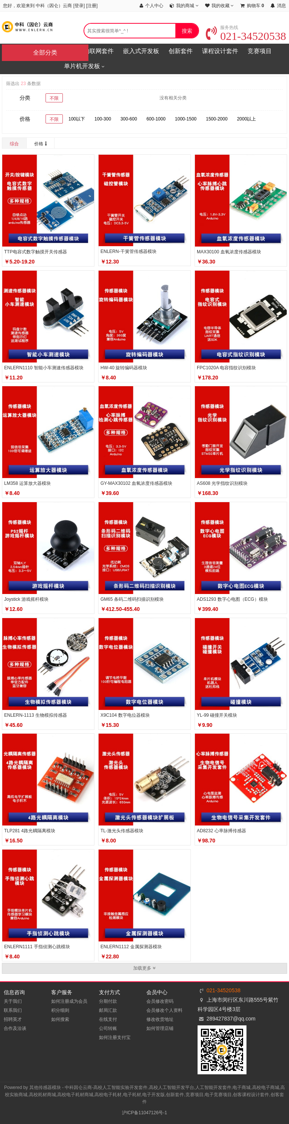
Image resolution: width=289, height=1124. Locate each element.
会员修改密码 (159, 1001)
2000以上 (246, 119)
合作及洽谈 (15, 1028)
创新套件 (181, 51)
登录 (79, 5)
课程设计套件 (220, 51)
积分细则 (60, 1010)
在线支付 (108, 1019)
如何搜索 (60, 1019)
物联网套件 (99, 51)
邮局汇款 (108, 1010)
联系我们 (13, 1010)
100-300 (102, 119)
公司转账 (108, 1028)
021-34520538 (246, 36)
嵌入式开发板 (141, 51)
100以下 (76, 119)
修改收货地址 (159, 1019)
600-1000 (156, 119)
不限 (54, 98)
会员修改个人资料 (164, 1010)
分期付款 (108, 1001)
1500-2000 (216, 119)
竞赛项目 (260, 51)
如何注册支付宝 (115, 1037)
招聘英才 (13, 1019)
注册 (91, 5)
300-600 (128, 119)
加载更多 (144, 968)
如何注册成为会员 (69, 1001)
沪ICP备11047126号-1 (144, 1112)
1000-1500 (185, 119)
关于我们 (13, 1001)
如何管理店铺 (159, 1028)
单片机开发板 (84, 66)
